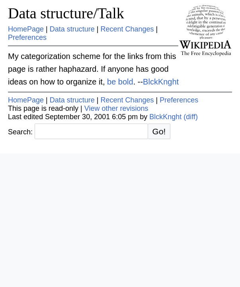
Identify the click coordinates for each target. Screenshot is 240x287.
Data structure (72, 29)
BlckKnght (161, 81)
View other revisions (116, 108)
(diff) (190, 117)
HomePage (26, 29)
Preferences (27, 37)
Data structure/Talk (66, 13)
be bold (120, 81)
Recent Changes (127, 29)
